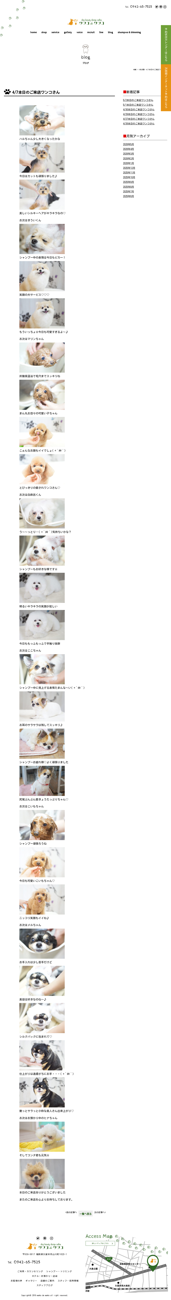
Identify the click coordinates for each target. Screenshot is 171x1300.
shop (44, 32)
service (55, 32)
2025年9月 (128, 182)
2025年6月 (128, 196)
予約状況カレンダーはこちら (166, 44)
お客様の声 (16, 1281)
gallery (68, 32)
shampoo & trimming (129, 32)
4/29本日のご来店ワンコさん (139, 114)
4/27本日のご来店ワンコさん (139, 119)
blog (110, 32)
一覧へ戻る (86, 1214)
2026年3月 (128, 153)
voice (80, 32)
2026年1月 (128, 163)
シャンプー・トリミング (59, 1271)
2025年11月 (129, 172)
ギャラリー (31, 1281)
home (33, 32)
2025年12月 (129, 168)
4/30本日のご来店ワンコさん (139, 109)
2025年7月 (128, 191)
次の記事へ (100, 1212)
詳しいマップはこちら (100, 1243)
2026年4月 (128, 149)
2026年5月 (128, 144)
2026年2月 (128, 158)
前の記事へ (71, 1212)
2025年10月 (129, 177)
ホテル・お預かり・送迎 (44, 1276)
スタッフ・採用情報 (68, 1281)
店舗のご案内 (47, 1281)
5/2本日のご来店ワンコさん (138, 100)
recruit (90, 32)
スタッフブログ (45, 1285)
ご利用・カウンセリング (30, 1271)
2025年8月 (128, 187)
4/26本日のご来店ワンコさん (139, 123)
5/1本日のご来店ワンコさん (138, 105)
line (101, 32)
